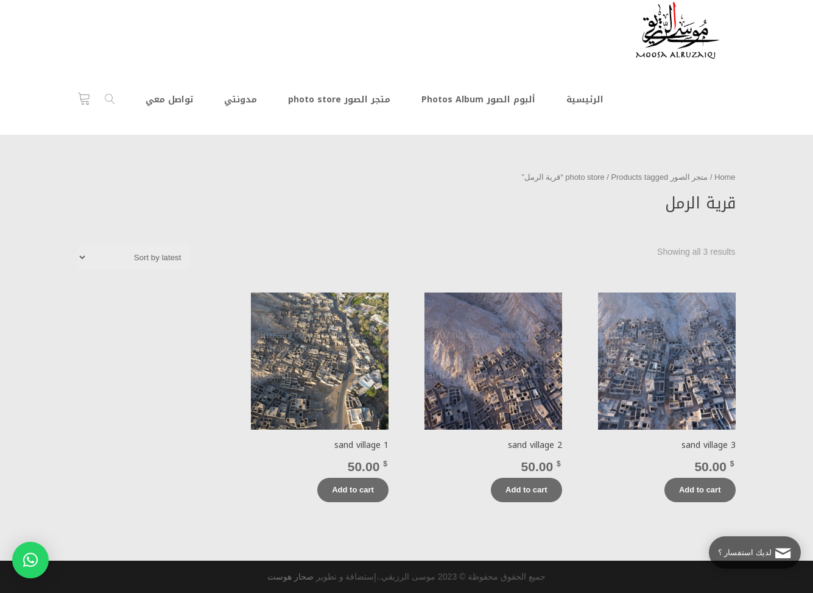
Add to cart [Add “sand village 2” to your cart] (526, 489)
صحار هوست (290, 576)
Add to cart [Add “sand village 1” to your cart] (353, 489)
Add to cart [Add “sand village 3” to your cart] (700, 489)
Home (724, 177)
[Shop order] (133, 257)
